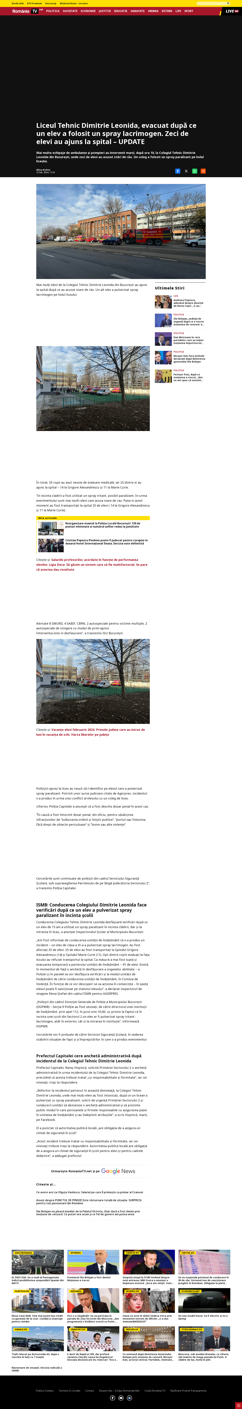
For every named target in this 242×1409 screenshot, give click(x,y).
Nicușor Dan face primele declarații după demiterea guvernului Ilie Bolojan (189, 359)
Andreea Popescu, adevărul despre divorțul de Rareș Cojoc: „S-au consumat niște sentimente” (188, 303)
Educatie (120, 11)
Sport (188, 11)
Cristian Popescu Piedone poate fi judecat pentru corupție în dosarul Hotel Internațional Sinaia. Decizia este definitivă (106, 542)
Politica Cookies (45, 1390)
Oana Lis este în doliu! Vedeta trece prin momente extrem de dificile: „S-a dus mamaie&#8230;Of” (147, 1318)
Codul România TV (155, 1390)
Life (178, 11)
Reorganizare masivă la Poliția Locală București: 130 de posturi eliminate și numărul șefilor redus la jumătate (102, 525)
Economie (88, 11)
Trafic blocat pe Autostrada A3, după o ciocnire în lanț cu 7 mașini (35, 1356)
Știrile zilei (18, 3)
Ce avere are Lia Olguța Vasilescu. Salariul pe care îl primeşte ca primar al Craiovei (89, 1192)
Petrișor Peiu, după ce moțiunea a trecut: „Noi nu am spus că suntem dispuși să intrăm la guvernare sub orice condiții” (188, 377)
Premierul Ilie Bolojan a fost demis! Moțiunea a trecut (88, 1279)
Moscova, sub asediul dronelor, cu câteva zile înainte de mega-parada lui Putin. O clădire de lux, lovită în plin (203, 1357)
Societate (70, 11)
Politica (52, 11)
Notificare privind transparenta (188, 1390)
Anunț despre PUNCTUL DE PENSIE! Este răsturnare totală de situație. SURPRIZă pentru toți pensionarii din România (89, 1202)
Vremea (153, 11)
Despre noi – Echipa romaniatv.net (119, 1390)
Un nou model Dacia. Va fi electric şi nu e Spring (203, 1317)
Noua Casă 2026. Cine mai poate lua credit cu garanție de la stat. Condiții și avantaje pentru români (37, 1318)
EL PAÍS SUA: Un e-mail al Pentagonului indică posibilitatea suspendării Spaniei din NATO (38, 1280)
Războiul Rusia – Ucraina (74, 3)
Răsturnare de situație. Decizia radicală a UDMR (37, 1369)
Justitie (105, 11)
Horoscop (50, 3)
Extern (167, 11)
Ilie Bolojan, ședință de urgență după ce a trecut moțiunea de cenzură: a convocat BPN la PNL (189, 321)
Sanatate (138, 11)
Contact (89, 1390)
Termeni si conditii (69, 1390)
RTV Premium (34, 3)
